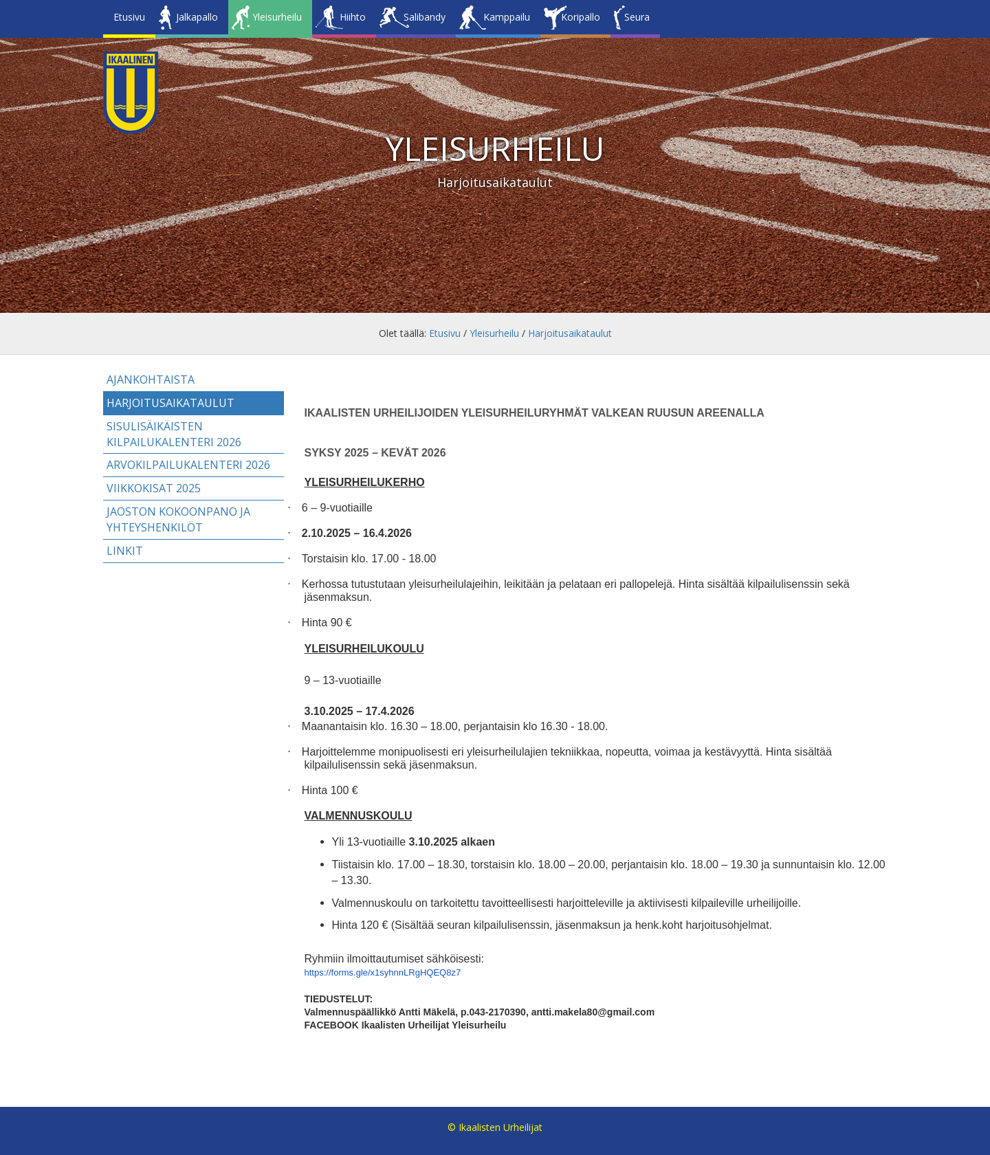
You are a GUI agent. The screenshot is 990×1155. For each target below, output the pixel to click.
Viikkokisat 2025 (154, 488)
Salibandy (425, 16)
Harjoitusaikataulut (570, 333)
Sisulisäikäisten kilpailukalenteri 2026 (174, 434)
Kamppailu (506, 16)
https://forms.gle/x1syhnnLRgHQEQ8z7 (383, 972)
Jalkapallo (197, 16)
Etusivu (129, 16)
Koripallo (580, 16)
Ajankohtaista (151, 379)
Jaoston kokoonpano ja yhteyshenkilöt (178, 519)
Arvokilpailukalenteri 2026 (188, 464)
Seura (637, 16)
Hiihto (353, 16)
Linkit (125, 550)
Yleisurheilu (277, 16)
